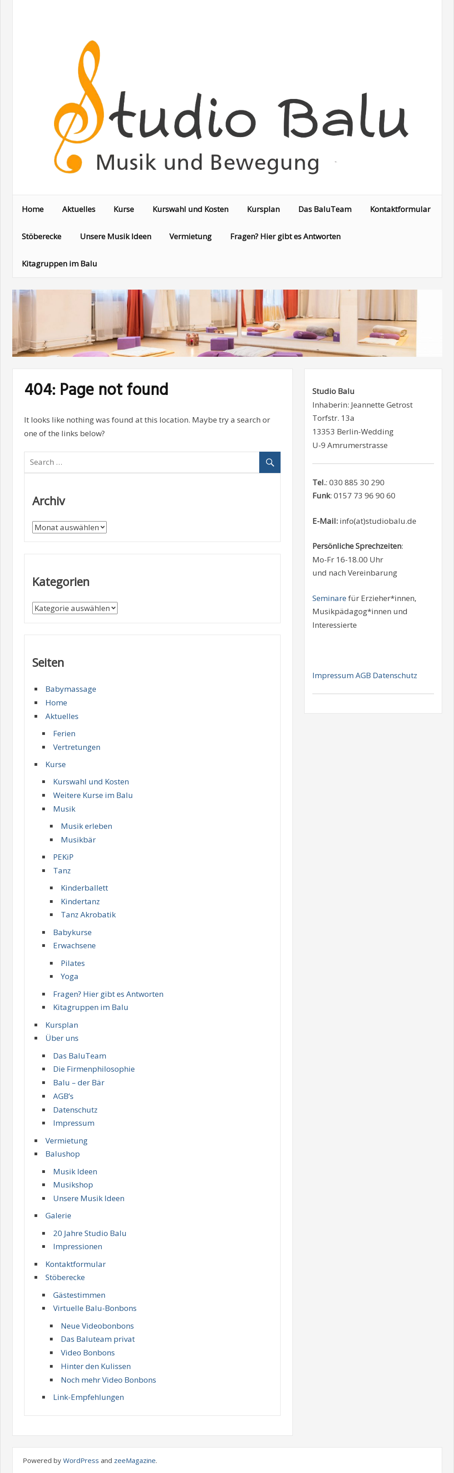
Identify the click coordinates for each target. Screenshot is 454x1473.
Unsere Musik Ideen (115, 236)
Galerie (58, 1215)
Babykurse (72, 932)
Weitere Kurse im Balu (93, 795)
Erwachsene (74, 945)
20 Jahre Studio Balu (90, 1233)
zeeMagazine (135, 1460)
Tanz (62, 870)
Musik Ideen (75, 1171)
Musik (64, 808)
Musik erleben (86, 826)
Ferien (64, 733)
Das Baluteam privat (98, 1339)
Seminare (329, 598)
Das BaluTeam (324, 209)
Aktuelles (78, 209)
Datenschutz (75, 1109)
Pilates (73, 963)
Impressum (73, 1123)
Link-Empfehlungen (88, 1397)
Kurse (124, 209)
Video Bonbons (88, 1352)
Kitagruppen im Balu (59, 263)
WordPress (81, 1460)
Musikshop (73, 1184)
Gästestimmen (79, 1295)
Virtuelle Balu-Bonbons (95, 1308)
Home (33, 209)
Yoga (70, 976)
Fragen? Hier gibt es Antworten (285, 236)
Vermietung (190, 236)
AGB (364, 675)
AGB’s (63, 1096)
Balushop (62, 1153)
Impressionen (77, 1246)
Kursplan (263, 209)
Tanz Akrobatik (88, 914)
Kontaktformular (400, 209)
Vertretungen (76, 747)
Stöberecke (41, 236)
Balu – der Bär (78, 1082)
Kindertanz (80, 901)
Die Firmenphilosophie (94, 1069)
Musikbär (78, 839)
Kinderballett (84, 887)
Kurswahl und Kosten (190, 209)
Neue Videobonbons (97, 1325)
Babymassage (70, 689)
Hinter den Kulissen (96, 1366)
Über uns (62, 1038)
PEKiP (63, 857)
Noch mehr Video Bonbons (108, 1379)
